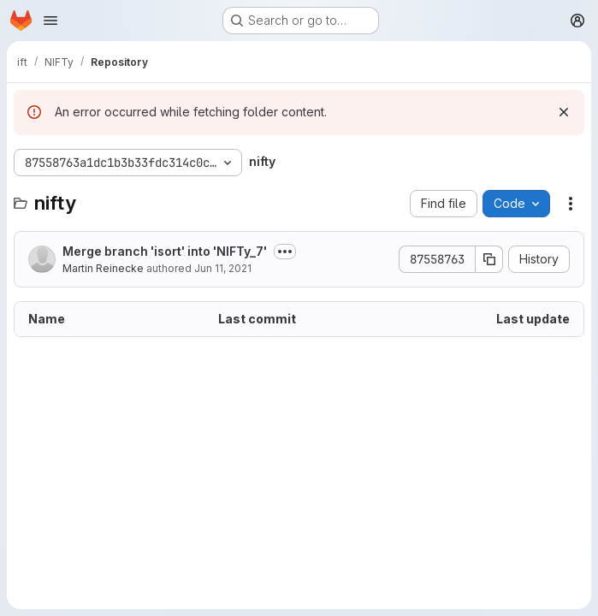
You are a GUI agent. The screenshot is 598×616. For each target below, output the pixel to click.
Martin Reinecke (103, 268)
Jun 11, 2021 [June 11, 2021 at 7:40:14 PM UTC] (223, 268)
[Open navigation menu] (50, 20)
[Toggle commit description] (285, 251)
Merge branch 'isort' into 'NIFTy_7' (164, 251)
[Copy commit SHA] (489, 259)
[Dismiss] (564, 112)
